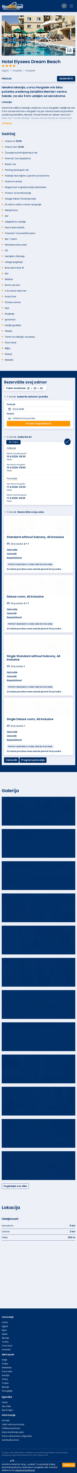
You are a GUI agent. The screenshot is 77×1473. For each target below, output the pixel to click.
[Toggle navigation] (71, 6)
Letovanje (8, 1317)
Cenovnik (12, 553)
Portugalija (7, 1390)
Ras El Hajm (7, 1410)
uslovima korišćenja (25, 1470)
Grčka (5, 1322)
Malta (4, 1334)
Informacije (8, 1415)
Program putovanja (33, 760)
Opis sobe (12, 549)
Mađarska (7, 1367)
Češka (5, 1363)
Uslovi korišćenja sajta (13, 1432)
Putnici (10, 413)
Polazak (11, 404)
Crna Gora (7, 1345)
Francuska (7, 1371)
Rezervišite (66, 78)
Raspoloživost (14, 557)
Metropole (8, 1354)
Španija (5, 1337)
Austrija (5, 1375)
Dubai (5, 1402)
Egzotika (7, 1397)
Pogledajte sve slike (15, 1186)
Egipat (5, 1326)
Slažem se (68, 1465)
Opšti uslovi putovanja (13, 1424)
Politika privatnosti (11, 1428)
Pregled (7, 78)
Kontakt (6, 1420)
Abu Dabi (6, 1406)
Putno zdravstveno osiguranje (17, 1436)
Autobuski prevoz (10, 1439)
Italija (4, 1359)
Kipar (4, 1330)
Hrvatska (6, 1349)
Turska (5, 1341)
